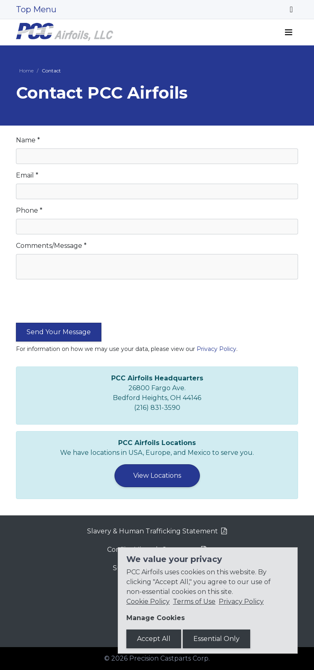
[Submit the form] (58, 332)
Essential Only (216, 639)
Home (26, 70)
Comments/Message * (51, 246)
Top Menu (36, 9)
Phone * (29, 210)
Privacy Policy (216, 349)
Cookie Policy (148, 601)
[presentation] (78, 303)
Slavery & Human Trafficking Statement (152, 531)
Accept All (153, 639)
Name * (28, 140)
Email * (27, 175)
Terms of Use (194, 601)
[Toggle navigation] (291, 9)
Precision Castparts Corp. (169, 658)
